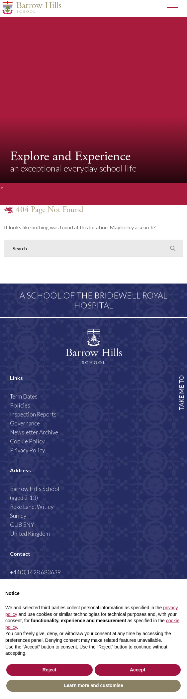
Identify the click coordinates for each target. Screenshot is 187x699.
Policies (20, 405)
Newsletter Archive (34, 432)
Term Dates (24, 396)
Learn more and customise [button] (93, 685)
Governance (25, 423)
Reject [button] (49, 669)
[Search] (86, 248)
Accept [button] (137, 669)
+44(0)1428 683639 (35, 572)
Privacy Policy (27, 450)
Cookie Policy (27, 441)
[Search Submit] (173, 248)
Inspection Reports (33, 414)
